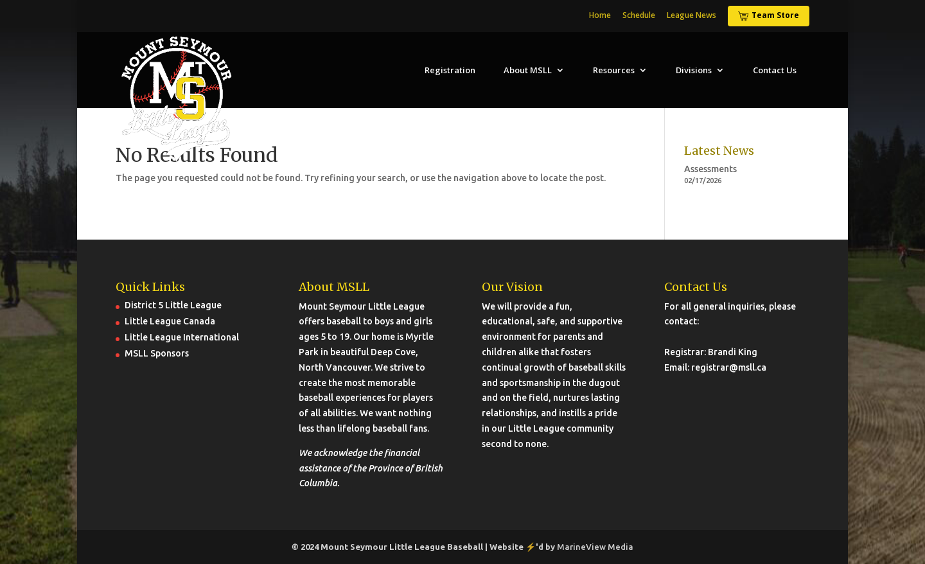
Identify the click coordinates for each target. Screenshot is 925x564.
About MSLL (528, 70)
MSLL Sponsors (157, 353)
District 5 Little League (173, 305)
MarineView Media (595, 546)
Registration (450, 70)
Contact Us (775, 70)
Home (600, 16)
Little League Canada (170, 321)
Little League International (182, 337)
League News (691, 16)
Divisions (694, 70)
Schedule (638, 16)
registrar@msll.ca (728, 367)
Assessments (710, 169)
